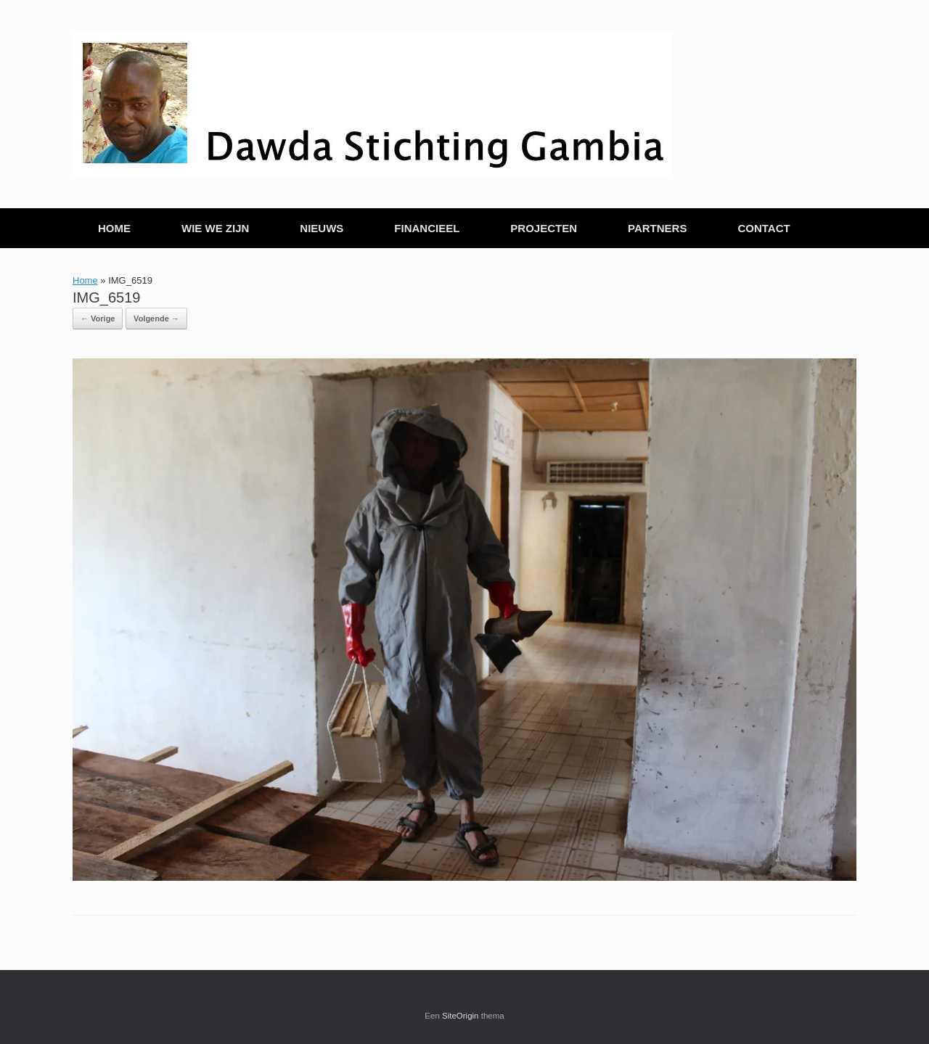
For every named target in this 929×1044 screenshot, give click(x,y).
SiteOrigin (460, 1015)
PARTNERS (657, 228)
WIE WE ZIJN (215, 228)
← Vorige (98, 318)
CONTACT (763, 228)
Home (85, 280)
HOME (114, 228)
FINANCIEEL (426, 228)
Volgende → (156, 318)
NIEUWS (321, 228)
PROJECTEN (543, 228)
